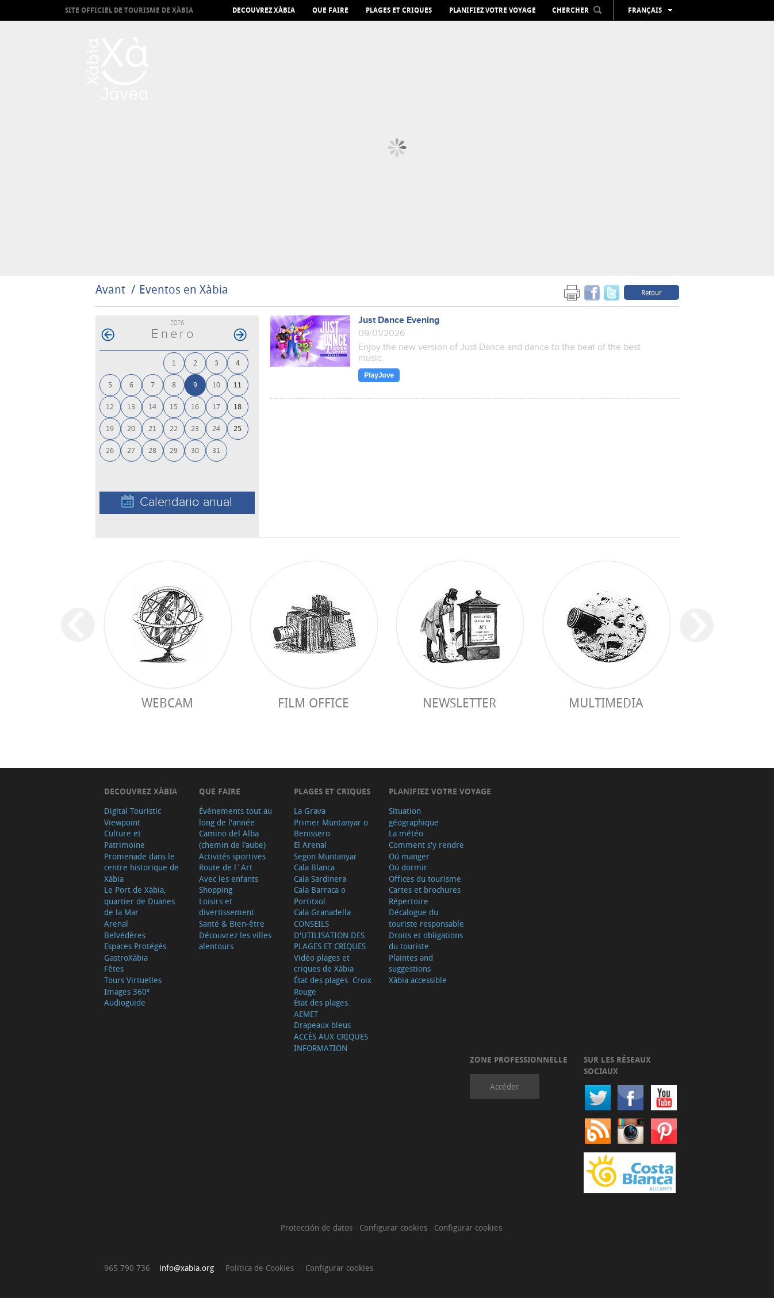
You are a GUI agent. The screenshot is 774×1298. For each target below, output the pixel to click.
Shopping (215, 889)
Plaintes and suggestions (411, 963)
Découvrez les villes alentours (235, 941)
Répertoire (408, 901)
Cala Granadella (322, 912)
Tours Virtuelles (133, 980)
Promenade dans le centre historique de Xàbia (141, 867)
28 (152, 450)
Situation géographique (414, 816)
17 (216, 406)
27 (131, 450)
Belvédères (124, 935)
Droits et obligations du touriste (426, 941)
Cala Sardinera (320, 878)
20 (131, 428)
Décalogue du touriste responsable (426, 918)
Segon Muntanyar (325, 856)
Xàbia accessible (418, 980)
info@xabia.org (186, 1267)
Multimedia (606, 702)
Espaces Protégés (135, 946)
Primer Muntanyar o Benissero (331, 828)
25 (237, 428)
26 (110, 450)
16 (195, 406)
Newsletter (459, 702)
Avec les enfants (228, 878)
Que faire (330, 10)
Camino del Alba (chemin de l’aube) (232, 839)
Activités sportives (232, 856)
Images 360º (127, 991)
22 (174, 428)
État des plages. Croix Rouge (332, 986)
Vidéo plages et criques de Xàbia (324, 963)
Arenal (116, 923)
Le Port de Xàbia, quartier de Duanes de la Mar (139, 901)
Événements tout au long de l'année (235, 816)
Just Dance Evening (398, 320)
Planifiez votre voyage (492, 10)
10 (216, 384)
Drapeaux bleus (322, 1024)
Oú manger (409, 856)
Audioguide (124, 1002)
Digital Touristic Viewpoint (132, 816)
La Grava (309, 810)
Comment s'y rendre (426, 844)
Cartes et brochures (425, 889)
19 (110, 428)
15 (174, 406)
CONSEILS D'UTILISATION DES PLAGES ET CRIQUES (330, 934)
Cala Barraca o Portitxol (320, 895)
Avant (110, 289)
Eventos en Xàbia (183, 289)
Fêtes (114, 968)
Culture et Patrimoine (124, 839)
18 (237, 406)
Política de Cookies (259, 1267)
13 (131, 406)
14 (152, 406)
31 (216, 450)
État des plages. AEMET (322, 1008)
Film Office (313, 702)
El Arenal (310, 844)
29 (174, 450)
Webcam (167, 702)
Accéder (504, 1086)
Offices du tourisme (425, 878)
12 (110, 406)
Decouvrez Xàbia (263, 10)
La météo (406, 833)
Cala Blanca (314, 867)
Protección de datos (318, 1227)
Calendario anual (176, 501)
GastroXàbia (126, 957)
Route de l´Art (225, 867)
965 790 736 (127, 1267)
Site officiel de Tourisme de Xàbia (129, 10)
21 (152, 428)
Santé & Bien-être (232, 923)
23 (195, 428)
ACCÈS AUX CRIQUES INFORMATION (331, 1042)
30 (195, 450)
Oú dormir (408, 867)
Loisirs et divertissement (226, 907)
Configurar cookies (394, 1227)
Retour (651, 292)
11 (237, 384)
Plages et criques (399, 10)
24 (216, 428)
